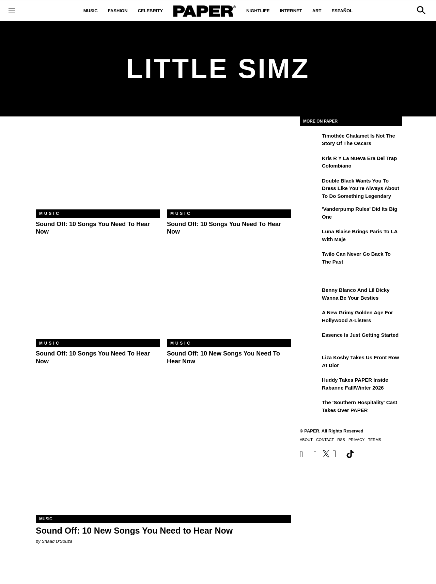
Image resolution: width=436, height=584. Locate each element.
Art (317, 10)
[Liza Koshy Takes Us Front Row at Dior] (309, 362)
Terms (374, 440)
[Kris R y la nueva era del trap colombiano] (309, 163)
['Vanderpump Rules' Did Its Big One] (309, 213)
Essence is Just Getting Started (360, 335)
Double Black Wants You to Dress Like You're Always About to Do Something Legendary (360, 188)
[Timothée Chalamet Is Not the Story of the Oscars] (309, 140)
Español (342, 10)
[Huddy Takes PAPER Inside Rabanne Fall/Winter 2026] (309, 384)
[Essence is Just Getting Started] (309, 339)
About (306, 440)
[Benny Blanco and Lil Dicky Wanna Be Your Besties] (309, 294)
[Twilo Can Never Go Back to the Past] (309, 258)
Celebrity (150, 10)
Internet (291, 10)
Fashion (118, 10)
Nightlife (258, 10)
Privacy (356, 440)
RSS (341, 440)
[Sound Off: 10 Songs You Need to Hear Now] (98, 168)
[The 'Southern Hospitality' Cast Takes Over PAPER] (309, 407)
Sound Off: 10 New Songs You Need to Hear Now (134, 530)
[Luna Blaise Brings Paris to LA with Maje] (309, 236)
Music (90, 10)
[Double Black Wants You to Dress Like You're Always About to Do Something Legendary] (309, 185)
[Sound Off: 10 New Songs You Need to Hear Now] (229, 297)
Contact (325, 440)
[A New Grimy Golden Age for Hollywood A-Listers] (309, 317)
